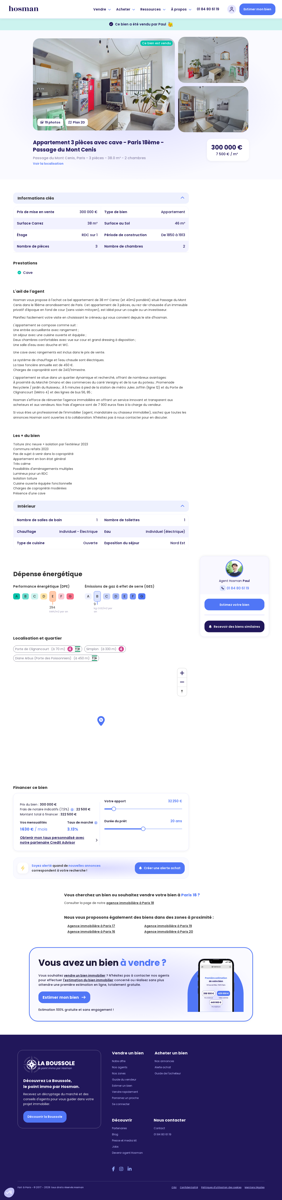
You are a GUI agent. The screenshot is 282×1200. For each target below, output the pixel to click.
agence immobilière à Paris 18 (130, 903)
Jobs (115, 1146)
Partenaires (119, 1128)
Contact (159, 1128)
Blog (115, 1134)
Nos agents (119, 1067)
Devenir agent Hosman (127, 1153)
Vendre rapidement (125, 1092)
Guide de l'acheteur (168, 1073)
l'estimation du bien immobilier (88, 980)
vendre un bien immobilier (84, 975)
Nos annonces (164, 1061)
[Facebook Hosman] (113, 1169)
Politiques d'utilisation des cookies (221, 1187)
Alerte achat (163, 1067)
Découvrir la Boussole (44, 1116)
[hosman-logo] (24, 9)
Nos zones (119, 1073)
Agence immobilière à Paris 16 (91, 931)
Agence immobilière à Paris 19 (168, 926)
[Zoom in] (182, 673)
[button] (9, 1192)
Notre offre (118, 1061)
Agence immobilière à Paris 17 (91, 926)
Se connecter (121, 1104)
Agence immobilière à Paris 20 (168, 931)
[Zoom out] (182, 682)
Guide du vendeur (124, 1079)
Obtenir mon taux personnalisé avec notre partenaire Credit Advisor (52, 840)
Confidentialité (189, 1187)
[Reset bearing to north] (182, 691)
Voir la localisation (48, 163)
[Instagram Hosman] (121, 1169)
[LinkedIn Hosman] (130, 1169)
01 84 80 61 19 (208, 9)
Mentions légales (254, 1187)
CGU (174, 1187)
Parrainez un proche (125, 1098)
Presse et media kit (124, 1140)
